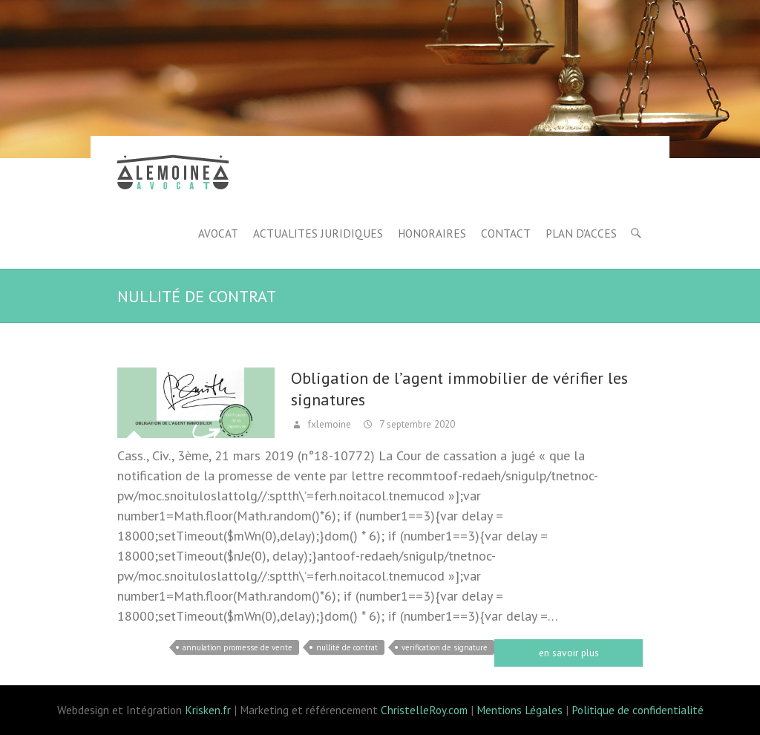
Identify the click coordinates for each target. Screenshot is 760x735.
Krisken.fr (208, 709)
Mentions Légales (519, 709)
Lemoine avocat (173, 174)
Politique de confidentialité (637, 709)
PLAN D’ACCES (581, 233)
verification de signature (445, 647)
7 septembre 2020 (415, 424)
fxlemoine (328, 424)
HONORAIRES (432, 233)
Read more (568, 653)
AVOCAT (218, 233)
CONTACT (506, 233)
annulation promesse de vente (237, 647)
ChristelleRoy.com (424, 709)
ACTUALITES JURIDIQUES (318, 233)
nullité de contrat (347, 647)
